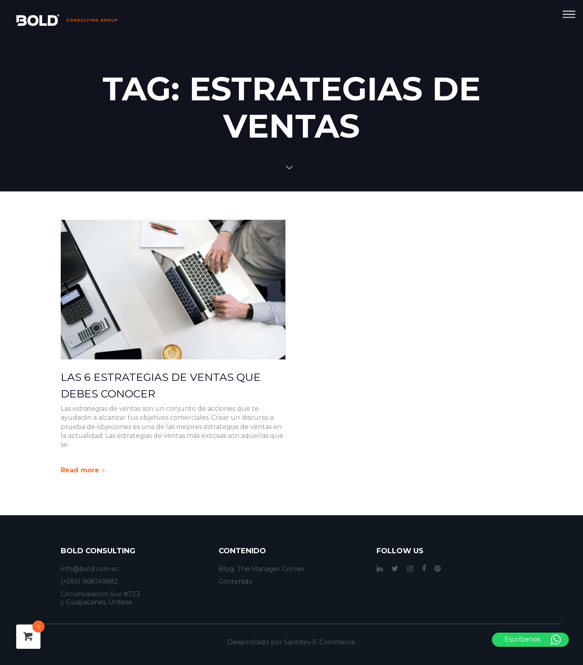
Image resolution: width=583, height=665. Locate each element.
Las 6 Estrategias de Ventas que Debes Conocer (161, 386)
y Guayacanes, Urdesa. (97, 602)
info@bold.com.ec (90, 569)
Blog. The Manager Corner (262, 569)
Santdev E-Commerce (319, 642)
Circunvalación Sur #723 (100, 594)
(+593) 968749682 (89, 581)
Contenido (236, 581)
